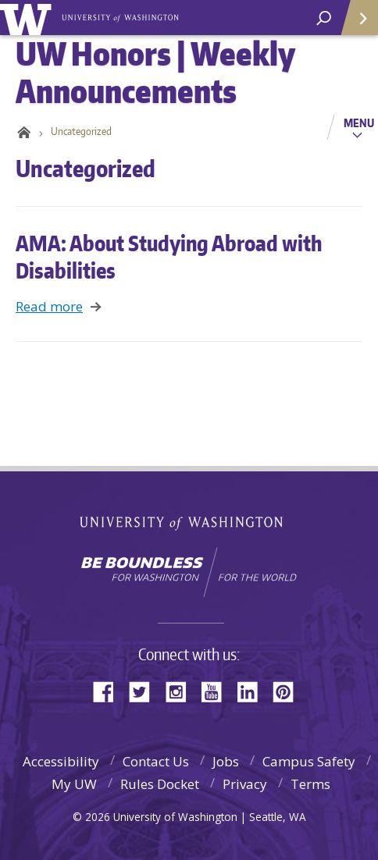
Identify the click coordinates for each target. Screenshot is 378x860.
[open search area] (323, 18)
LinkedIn (253, 690)
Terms (310, 784)
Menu (359, 122)
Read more (49, 306)
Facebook (109, 690)
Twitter (145, 690)
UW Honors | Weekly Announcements (121, 16)
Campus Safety (308, 761)
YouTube (217, 690)
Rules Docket (159, 784)
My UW (74, 784)
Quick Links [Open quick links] (354, 23)
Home (21, 131)
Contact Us (156, 761)
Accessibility (61, 761)
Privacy (245, 784)
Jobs (225, 761)
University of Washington (28, 17)
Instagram (181, 690)
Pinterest (289, 690)
